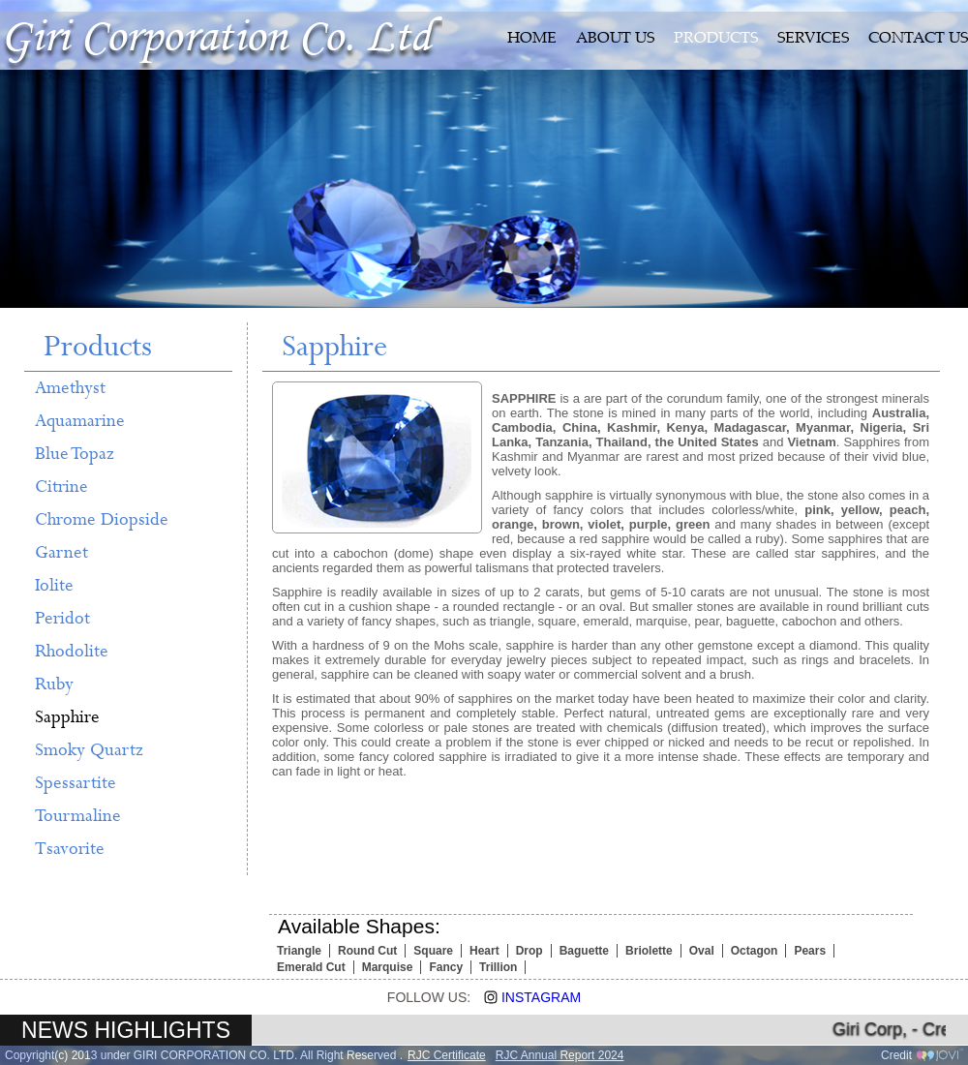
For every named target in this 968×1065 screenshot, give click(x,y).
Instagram (525, 997)
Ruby (54, 684)
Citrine (61, 487)
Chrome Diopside (101, 520)
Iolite (54, 585)
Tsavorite (70, 849)
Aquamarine (80, 421)
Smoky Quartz (89, 750)
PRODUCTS (716, 39)
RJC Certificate (447, 1055)
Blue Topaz (74, 454)
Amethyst (70, 388)
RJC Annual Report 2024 (560, 1055)
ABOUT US (615, 39)
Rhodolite (71, 651)
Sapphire (67, 717)
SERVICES (813, 39)
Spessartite (75, 783)
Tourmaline (78, 816)
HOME (532, 39)
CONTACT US (918, 39)
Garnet (61, 552)
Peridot (62, 618)
